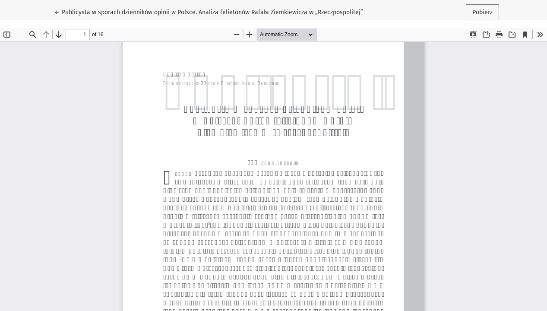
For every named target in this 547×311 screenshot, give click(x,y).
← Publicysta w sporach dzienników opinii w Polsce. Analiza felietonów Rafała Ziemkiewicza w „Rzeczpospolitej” (208, 11)
